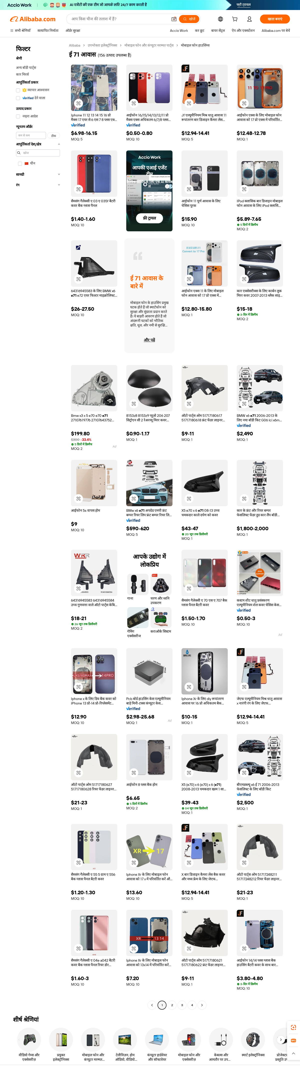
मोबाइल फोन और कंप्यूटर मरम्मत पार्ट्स (151, 45)
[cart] (236, 20)
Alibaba (75, 45)
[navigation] (38, 526)
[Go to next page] (202, 1005)
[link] (293, 1027)
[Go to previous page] (152, 1005)
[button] (78, 103)
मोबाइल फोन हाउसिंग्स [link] (198, 45)
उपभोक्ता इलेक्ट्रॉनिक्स (103, 45)
